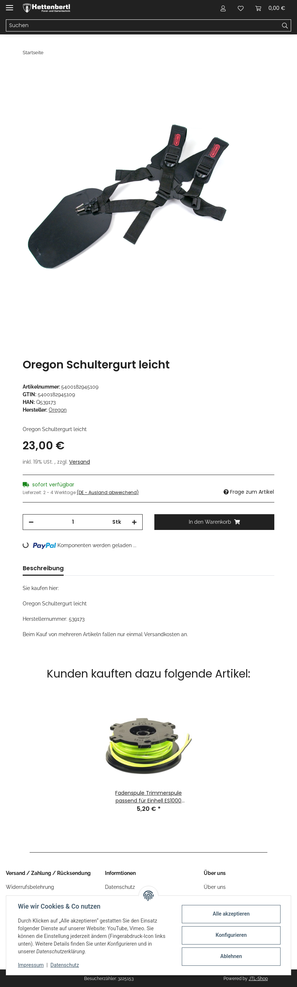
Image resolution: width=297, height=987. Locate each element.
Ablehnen (231, 956)
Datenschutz (64, 965)
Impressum (31, 965)
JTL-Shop (258, 978)
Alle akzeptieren (231, 914)
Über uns (215, 887)
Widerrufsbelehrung (30, 887)
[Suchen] (142, 25)
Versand (79, 461)
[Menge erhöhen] (134, 522)
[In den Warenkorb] (28, 72)
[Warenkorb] (270, 8)
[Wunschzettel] (240, 8)
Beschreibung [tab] (43, 568)
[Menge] (73, 522)
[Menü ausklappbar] (9, 4)
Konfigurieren (231, 935)
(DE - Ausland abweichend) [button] (108, 492)
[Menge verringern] (31, 522)
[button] (223, 8)
